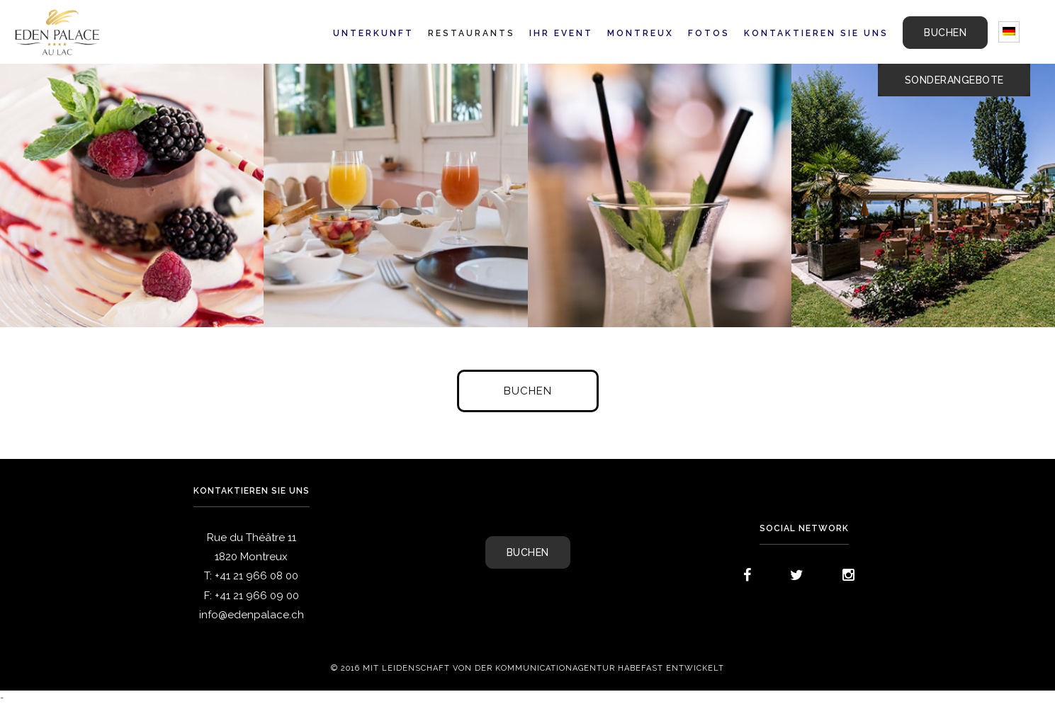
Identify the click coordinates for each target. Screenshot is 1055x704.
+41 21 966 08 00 (256, 575)
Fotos (709, 33)
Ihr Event (561, 33)
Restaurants (471, 33)
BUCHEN (945, 32)
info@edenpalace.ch (251, 614)
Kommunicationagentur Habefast (579, 668)
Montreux (640, 33)
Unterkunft (373, 33)
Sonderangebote (954, 80)
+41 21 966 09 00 (257, 595)
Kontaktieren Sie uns (816, 33)
